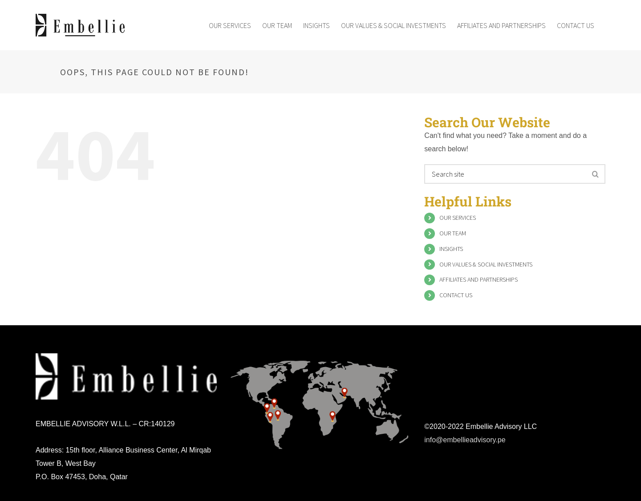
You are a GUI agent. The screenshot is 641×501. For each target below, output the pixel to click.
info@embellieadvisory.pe (464, 440)
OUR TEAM (452, 233)
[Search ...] (506, 174)
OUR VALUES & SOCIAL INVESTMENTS (485, 264)
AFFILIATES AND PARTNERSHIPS (478, 279)
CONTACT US (455, 295)
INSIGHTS (451, 249)
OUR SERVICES (457, 218)
